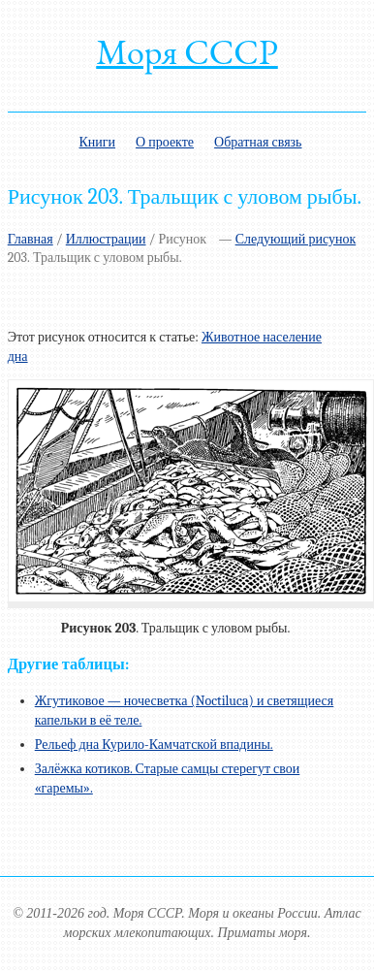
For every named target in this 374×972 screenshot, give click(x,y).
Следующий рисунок (296, 239)
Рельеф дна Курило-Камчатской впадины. (154, 744)
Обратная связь (257, 142)
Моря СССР (187, 52)
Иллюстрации (106, 239)
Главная (30, 239)
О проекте (165, 142)
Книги (96, 142)
